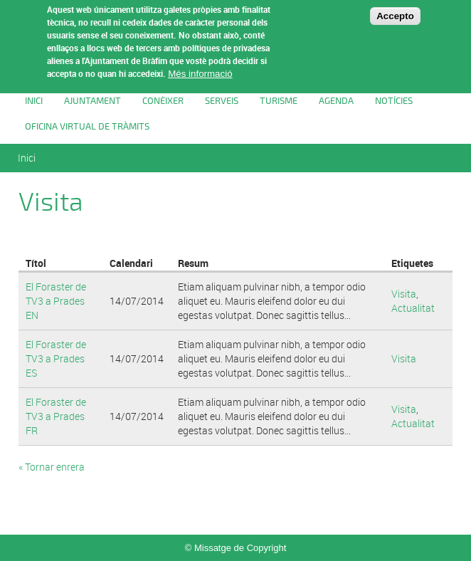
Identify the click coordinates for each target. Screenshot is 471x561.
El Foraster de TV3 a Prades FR (56, 416)
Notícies (394, 101)
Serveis (221, 101)
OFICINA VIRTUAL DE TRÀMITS (87, 126)
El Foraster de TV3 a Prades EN (56, 301)
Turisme (278, 101)
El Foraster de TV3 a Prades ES (56, 358)
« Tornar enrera (51, 466)
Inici (34, 101)
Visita (403, 293)
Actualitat (413, 308)
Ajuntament (92, 101)
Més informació (200, 66)
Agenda (336, 101)
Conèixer (163, 101)
